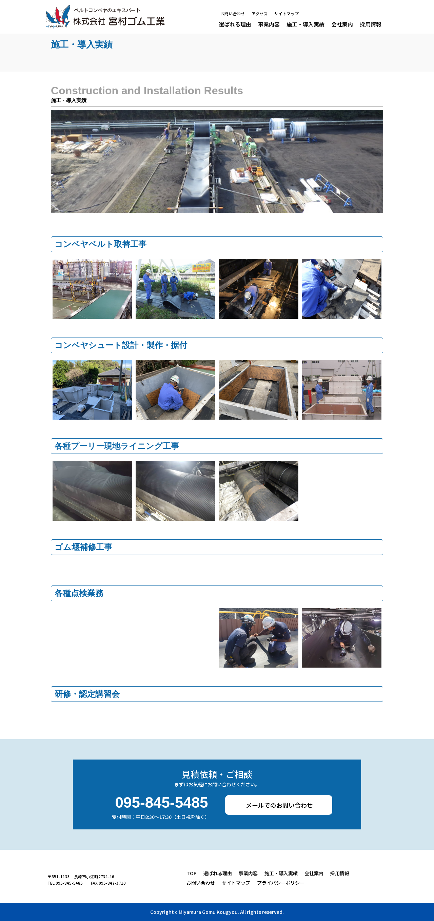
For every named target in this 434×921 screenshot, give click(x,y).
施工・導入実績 (305, 24)
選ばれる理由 (235, 24)
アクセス (260, 14)
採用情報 (370, 24)
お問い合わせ (232, 14)
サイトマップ (286, 14)
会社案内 (342, 24)
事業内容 (269, 24)
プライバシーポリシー (280, 883)
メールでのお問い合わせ (279, 805)
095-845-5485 (161, 803)
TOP (191, 873)
